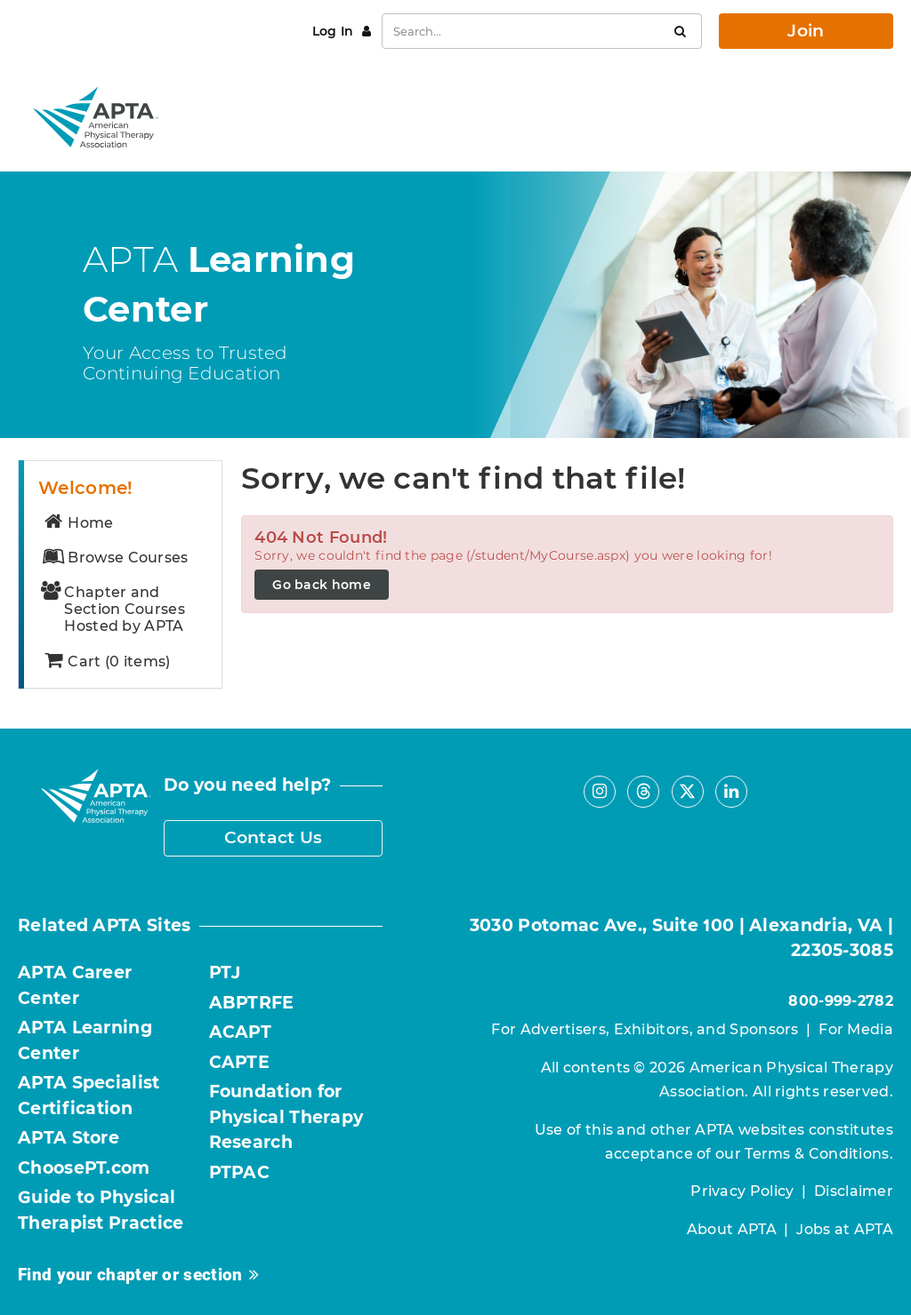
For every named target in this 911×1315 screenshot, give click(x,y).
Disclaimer (853, 1191)
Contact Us (273, 837)
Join (805, 30)
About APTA (732, 1229)
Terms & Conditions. (819, 1153)
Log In (335, 31)
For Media (855, 1029)
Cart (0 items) (106, 661)
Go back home (321, 585)
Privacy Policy (742, 1191)
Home (77, 522)
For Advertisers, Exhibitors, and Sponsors (644, 1029)
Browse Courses (115, 557)
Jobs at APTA (844, 1229)
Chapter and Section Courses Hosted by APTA (113, 609)
